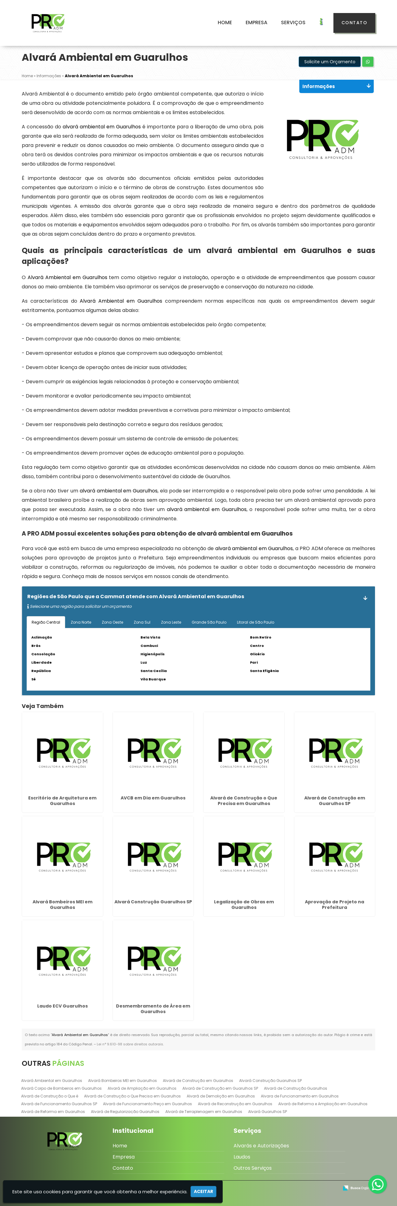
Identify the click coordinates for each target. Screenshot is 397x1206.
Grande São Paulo (209, 622)
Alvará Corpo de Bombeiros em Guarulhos (61, 1088)
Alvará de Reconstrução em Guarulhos (235, 1103)
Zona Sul (142, 622)
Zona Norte (81, 622)
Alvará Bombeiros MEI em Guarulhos (62, 904)
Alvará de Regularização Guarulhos (125, 1111)
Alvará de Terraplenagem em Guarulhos (203, 1111)
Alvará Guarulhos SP (267, 1111)
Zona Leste (171, 622)
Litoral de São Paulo (255, 622)
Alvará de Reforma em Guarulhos (53, 1111)
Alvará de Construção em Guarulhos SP (334, 801)
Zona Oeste (112, 622)
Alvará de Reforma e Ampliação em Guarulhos (323, 1103)
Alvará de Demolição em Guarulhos (221, 1096)
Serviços (293, 22)
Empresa (256, 22)
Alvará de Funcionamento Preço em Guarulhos (147, 1103)
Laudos (242, 1156)
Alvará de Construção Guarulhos (295, 1088)
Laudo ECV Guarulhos (62, 1006)
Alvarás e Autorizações (261, 1145)
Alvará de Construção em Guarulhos (198, 1080)
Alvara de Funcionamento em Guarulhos (300, 1096)
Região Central (46, 622)
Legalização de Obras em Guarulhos (244, 904)
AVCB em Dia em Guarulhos (153, 798)
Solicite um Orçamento (329, 62)
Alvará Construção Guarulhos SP (153, 902)
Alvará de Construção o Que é (49, 1096)
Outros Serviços (253, 1168)
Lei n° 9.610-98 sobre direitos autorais (130, 1044)
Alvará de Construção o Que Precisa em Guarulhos (243, 801)
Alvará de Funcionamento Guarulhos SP (59, 1103)
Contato (354, 23)
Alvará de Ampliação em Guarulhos (142, 1088)
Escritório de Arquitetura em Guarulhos (62, 801)
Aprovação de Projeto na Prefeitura (334, 904)
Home (225, 22)
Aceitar (203, 1191)
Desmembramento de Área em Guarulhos (153, 1009)
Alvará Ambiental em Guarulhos (51, 1080)
